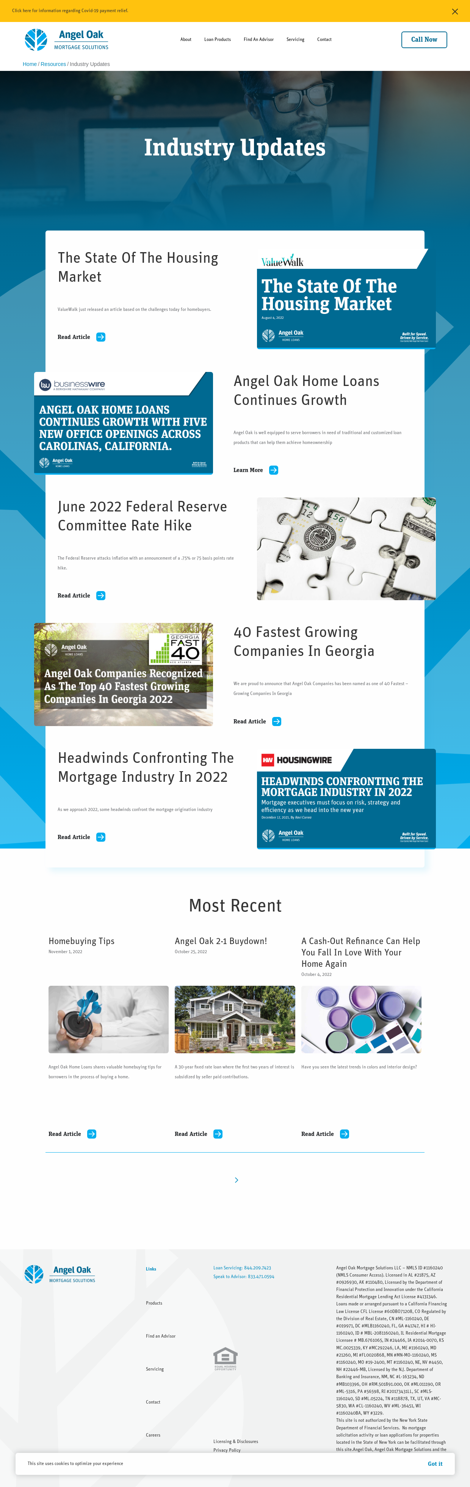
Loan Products (217, 39)
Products (154, 1303)
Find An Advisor (259, 39)
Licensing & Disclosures (235, 1441)
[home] (67, 40)
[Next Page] (235, 1180)
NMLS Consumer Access (360, 1275)
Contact (324, 39)
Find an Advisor (160, 1336)
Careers (153, 1435)
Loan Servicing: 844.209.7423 (242, 1268)
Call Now (424, 39)
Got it (435, 1464)
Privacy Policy (227, 1450)
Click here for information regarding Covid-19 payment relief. (70, 10)
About (185, 39)
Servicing (295, 39)
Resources (53, 64)
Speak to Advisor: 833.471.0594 (243, 1276)
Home (30, 64)
